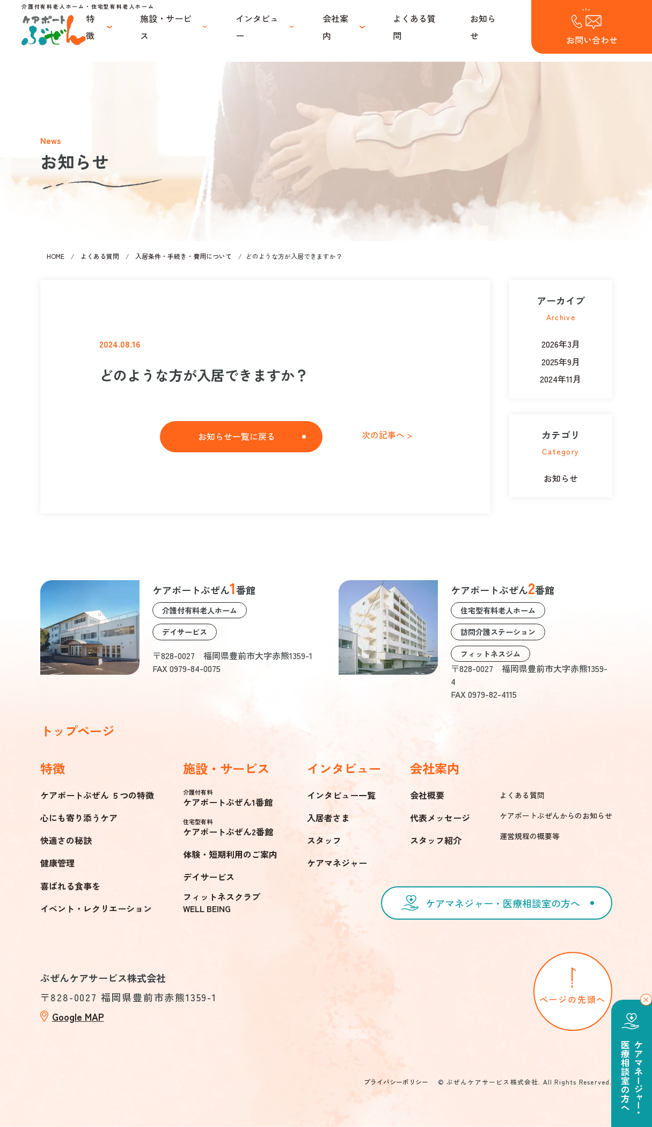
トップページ (77, 730)
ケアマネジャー (337, 862)
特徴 (90, 27)
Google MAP (78, 1016)
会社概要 (427, 795)
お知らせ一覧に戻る (236, 436)
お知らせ (483, 27)
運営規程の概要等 (530, 835)
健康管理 (57, 862)
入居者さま (328, 817)
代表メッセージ (440, 817)
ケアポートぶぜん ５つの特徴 (97, 795)
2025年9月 (560, 361)
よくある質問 (414, 27)
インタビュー (257, 27)
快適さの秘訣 (66, 840)
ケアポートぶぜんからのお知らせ (556, 815)
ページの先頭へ (572, 999)
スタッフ (324, 840)
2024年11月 (560, 378)
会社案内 (335, 27)
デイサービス (209, 876)
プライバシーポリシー (396, 1081)
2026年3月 (560, 343)
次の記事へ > (387, 435)
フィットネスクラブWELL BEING (221, 902)
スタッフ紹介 (435, 840)
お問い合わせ (592, 39)
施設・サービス (166, 27)
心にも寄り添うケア (79, 817)
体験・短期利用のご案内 (230, 854)
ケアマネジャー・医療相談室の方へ (503, 903)
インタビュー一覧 (341, 795)
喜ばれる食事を (70, 885)
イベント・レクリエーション (96, 908)
